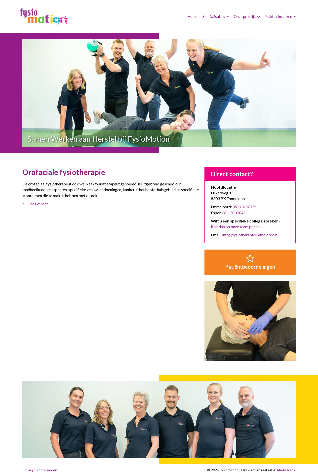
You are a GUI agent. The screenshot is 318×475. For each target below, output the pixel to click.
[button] (228, 16)
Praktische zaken (278, 16)
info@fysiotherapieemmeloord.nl (250, 234)
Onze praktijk (245, 16)
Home (192, 16)
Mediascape (286, 470)
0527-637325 (244, 206)
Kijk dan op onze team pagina (236, 226)
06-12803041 (234, 212)
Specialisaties (213, 16)
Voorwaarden (46, 470)
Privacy (28, 470)
